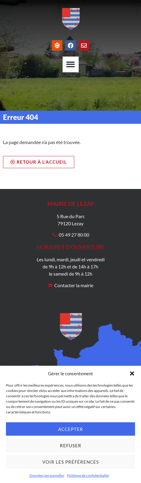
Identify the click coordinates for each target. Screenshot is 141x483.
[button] (132, 373)
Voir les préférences (70, 462)
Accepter (70, 429)
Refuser (70, 445)
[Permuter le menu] (71, 64)
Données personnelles (47, 475)
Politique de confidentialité (88, 475)
